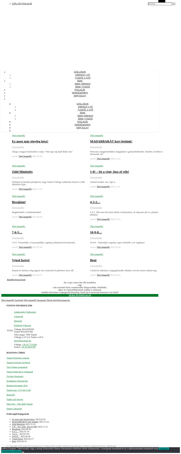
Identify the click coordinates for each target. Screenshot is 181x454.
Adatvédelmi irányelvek (11, 451)
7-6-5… (17, 232)
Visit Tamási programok (17, 367)
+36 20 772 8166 (29, 344)
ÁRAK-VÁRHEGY (83, 83)
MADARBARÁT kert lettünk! (111, 141)
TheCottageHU (18, 135)
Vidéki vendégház (9, 9)
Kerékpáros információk (17, 381)
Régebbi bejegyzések (16, 280)
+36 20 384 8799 (28, 347)
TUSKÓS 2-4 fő (82, 77)
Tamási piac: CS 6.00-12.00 (19, 390)
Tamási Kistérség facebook (18, 362)
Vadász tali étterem (15, 399)
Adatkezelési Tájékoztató (25, 312)
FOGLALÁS (80, 89)
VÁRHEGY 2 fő (82, 74)
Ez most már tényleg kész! (30, 141)
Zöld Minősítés (22, 171)
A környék (18, 316)
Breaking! (19, 202)
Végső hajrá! (21, 260)
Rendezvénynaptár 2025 (17, 385)
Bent (93, 260)
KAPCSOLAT (80, 95)
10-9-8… (96, 232)
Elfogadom (164, 449)
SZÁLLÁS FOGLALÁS (22, 3)
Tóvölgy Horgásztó (15, 376)
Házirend (18, 321)
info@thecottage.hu (22, 341)
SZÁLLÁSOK (80, 71)
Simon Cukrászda (14, 409)
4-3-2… (95, 202)
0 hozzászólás (18, 147)
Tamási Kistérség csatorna (18, 358)
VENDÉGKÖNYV (80, 92)
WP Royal (111, 446)
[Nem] (23, 452)
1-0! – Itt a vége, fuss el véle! (109, 171)
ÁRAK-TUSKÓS (82, 86)
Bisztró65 (11, 395)
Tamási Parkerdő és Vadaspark (20, 372)
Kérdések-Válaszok (22, 325)
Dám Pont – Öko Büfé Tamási (20, 404)
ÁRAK (80, 80)
